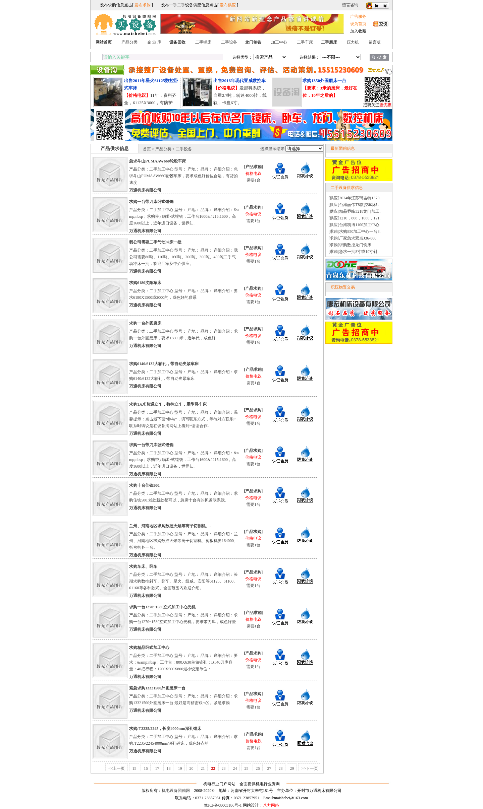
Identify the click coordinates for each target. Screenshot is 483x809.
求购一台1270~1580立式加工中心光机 (162, 607)
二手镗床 (203, 42)
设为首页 (358, 23)
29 (292, 768)
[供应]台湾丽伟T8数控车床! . (354, 204)
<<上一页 (116, 768)
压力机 (353, 42)
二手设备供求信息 (347, 187)
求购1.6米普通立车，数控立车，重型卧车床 (168, 404)
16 (146, 768)
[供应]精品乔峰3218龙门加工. (355, 211)
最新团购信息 (343, 148)
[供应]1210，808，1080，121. (355, 218)
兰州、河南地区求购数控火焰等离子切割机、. (170, 526)
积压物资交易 (343, 287)
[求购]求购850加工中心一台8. (355, 231)
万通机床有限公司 (145, 190)
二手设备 (229, 42)
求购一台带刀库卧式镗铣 (151, 201)
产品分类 (129, 42)
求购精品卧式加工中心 (149, 647)
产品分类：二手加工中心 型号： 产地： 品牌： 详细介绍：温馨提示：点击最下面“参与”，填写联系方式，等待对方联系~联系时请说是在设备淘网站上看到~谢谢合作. (183, 419)
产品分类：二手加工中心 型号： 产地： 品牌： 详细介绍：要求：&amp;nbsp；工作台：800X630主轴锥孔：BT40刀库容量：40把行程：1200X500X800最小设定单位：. (183, 662)
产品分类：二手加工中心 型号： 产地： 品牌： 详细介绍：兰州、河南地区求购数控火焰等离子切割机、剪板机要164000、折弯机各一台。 (183, 541)
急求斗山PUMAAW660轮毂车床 (157, 161)
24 (235, 768)
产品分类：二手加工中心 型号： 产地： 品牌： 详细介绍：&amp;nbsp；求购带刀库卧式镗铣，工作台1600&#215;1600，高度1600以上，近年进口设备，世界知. (184, 216)
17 (157, 768)
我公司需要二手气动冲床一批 (155, 242)
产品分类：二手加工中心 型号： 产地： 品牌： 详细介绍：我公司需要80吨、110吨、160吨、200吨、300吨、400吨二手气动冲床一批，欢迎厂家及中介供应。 (183, 257)
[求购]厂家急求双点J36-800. (353, 238)
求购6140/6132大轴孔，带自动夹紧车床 (164, 363)
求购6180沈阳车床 (145, 282)
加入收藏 (358, 31)
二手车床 (305, 42)
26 (258, 768)
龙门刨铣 (253, 42)
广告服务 (358, 16)
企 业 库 (154, 42)
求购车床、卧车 (143, 566)
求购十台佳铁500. (144, 485)
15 (134, 768)
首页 (147, 149)
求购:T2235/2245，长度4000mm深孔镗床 (165, 728)
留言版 (375, 42)
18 (168, 768)
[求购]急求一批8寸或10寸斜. (354, 251)
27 (269, 768)
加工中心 (279, 42)
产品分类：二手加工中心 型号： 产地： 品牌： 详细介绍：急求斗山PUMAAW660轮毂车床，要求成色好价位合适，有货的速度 (183, 176)
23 (223, 768)
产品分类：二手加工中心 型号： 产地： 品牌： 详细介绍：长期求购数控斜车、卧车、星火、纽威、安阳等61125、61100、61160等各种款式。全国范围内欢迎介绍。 (183, 581)
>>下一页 (309, 768)
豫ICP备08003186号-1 (223, 805)
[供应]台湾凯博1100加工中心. (355, 224)
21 (203, 768)
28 (280, 768)
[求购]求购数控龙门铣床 (350, 245)
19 (180, 768)
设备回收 (177, 42)
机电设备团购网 (176, 790)
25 (246, 768)
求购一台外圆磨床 (145, 323)
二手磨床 (329, 42)
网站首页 (104, 42)
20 (191, 768)
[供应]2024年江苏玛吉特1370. (355, 198)
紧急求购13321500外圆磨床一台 (157, 688)
